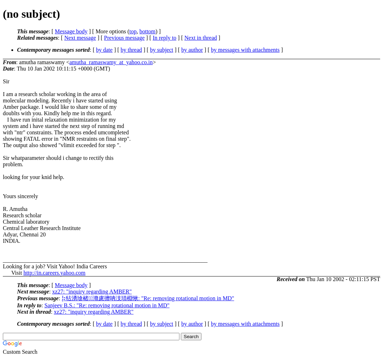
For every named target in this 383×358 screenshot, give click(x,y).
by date (104, 50)
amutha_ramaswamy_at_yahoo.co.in (111, 62)
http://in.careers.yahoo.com (54, 273)
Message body (71, 31)
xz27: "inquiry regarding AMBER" (92, 292)
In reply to (165, 38)
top (132, 31)
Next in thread (200, 38)
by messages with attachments (245, 50)
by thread (131, 50)
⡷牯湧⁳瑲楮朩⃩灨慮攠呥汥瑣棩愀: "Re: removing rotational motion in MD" (147, 298)
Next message (80, 38)
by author (192, 50)
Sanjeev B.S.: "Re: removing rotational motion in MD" (106, 305)
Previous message (124, 38)
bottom (147, 31)
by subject (161, 50)
